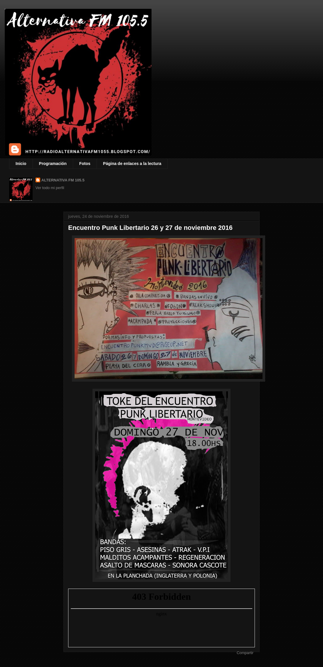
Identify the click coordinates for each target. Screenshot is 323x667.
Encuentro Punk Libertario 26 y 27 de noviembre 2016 (150, 227)
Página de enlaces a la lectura (132, 163)
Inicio (21, 163)
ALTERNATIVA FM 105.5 (63, 180)
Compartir (245, 653)
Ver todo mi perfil (50, 188)
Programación (53, 163)
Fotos (84, 163)
